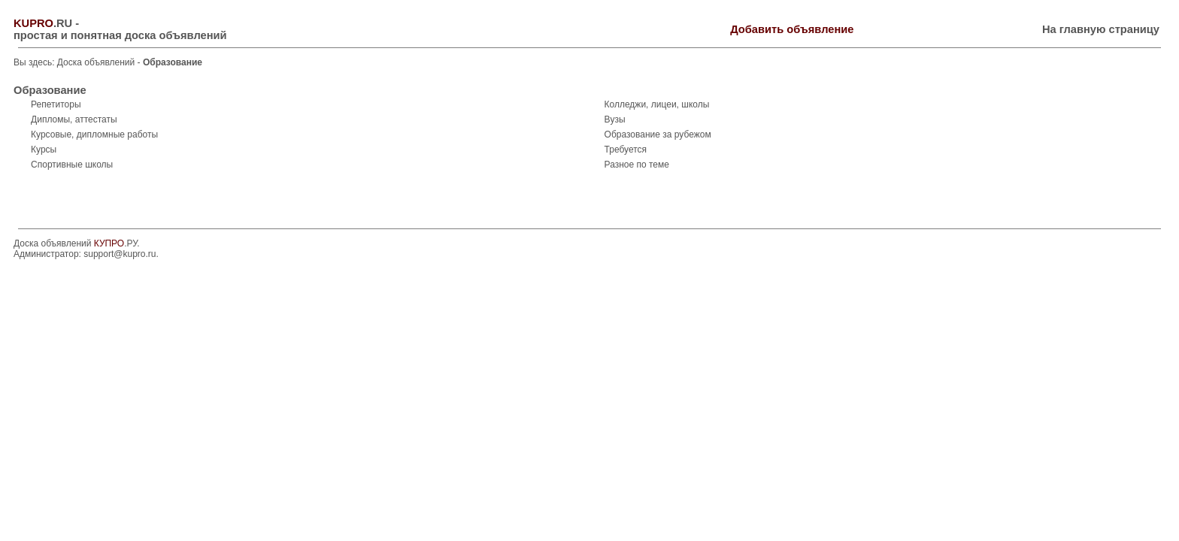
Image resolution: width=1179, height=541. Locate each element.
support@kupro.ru (119, 254)
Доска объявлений (96, 62)
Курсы (43, 149)
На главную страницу (1100, 29)
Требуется (626, 149)
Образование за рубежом (658, 134)
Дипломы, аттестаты (74, 119)
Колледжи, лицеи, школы (657, 104)
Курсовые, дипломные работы (94, 134)
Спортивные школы (72, 164)
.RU (43, 23)
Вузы (615, 119)
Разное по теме (637, 164)
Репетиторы (55, 104)
